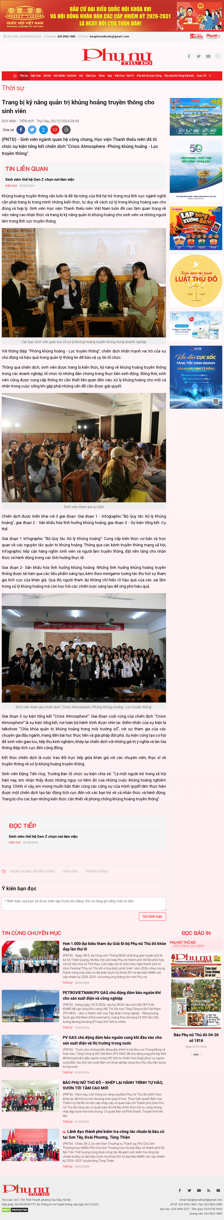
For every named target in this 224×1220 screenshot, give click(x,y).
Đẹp (110, 75)
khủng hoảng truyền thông (32, 871)
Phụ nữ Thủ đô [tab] (183, 942)
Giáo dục (91, 75)
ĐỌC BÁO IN (196, 933)
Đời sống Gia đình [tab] (189, 946)
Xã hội (47, 75)
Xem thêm (196, 1062)
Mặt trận (36, 75)
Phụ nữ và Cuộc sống (149, 75)
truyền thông (97, 871)
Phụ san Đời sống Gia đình (179, 75)
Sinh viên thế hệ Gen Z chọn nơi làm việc (39, 179)
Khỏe (102, 75)
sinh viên (70, 871)
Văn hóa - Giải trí (124, 75)
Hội (81, 75)
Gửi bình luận (152, 916)
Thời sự (23, 75)
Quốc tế (201, 75)
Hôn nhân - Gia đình (65, 75)
